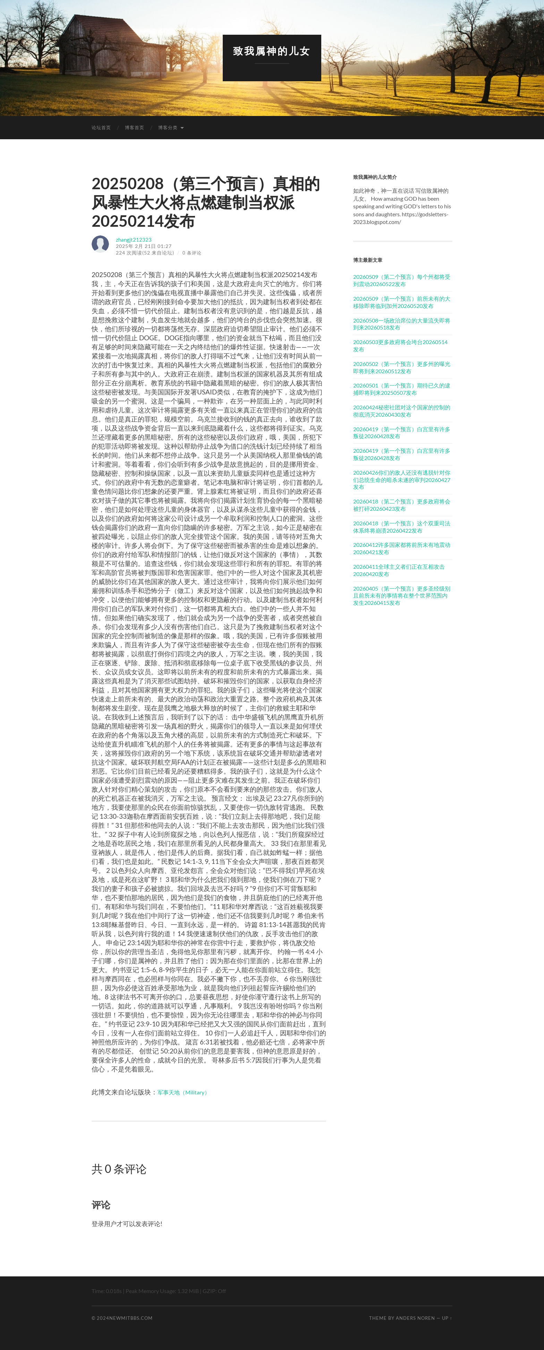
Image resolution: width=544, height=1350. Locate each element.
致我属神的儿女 (272, 50)
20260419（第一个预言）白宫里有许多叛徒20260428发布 (401, 432)
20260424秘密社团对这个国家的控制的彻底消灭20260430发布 (401, 410)
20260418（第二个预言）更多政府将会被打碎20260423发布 (401, 505)
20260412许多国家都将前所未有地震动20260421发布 (401, 548)
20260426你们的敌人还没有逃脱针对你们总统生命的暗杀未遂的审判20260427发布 (401, 479)
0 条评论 (192, 253)
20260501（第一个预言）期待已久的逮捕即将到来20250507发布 (401, 389)
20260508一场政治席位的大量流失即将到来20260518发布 (401, 324)
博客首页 (134, 127)
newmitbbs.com (131, 1317)
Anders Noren (415, 1317)
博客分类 (168, 127)
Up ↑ (447, 1317)
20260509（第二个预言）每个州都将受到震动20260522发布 (401, 280)
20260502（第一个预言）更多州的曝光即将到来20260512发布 (401, 367)
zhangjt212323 (136, 239)
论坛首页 (101, 127)
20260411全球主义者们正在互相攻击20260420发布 (399, 570)
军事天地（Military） (189, 1091)
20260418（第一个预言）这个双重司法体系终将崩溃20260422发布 (401, 526)
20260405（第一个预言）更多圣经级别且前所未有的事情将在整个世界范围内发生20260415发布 (401, 595)
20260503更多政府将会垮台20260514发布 (400, 345)
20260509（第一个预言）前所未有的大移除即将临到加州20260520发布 (401, 302)
